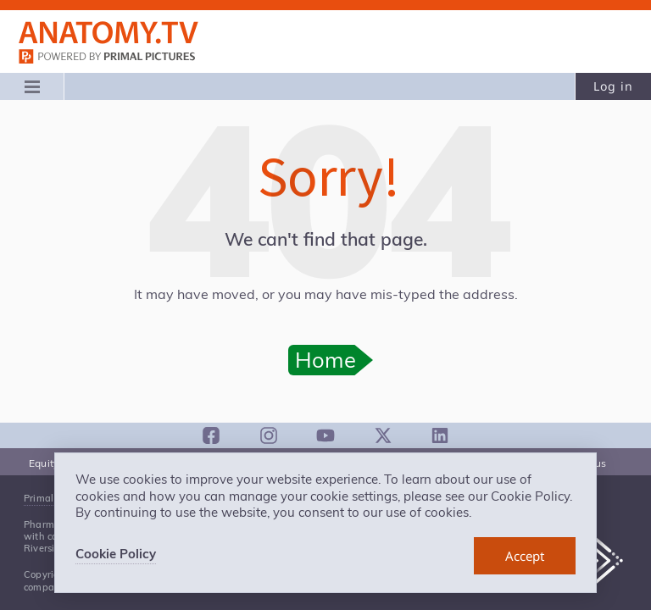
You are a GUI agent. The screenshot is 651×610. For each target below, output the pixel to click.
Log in (613, 86)
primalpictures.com (108, 58)
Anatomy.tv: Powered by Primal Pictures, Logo (108, 33)
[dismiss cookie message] (525, 555)
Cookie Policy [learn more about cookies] (115, 554)
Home (325, 359)
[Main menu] (32, 86)
